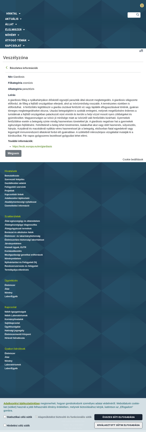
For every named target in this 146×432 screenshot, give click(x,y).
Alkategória (15, 89)
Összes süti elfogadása (118, 417)
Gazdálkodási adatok (15, 183)
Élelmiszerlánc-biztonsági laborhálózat (24, 240)
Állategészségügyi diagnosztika (21, 225)
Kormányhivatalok (14, 319)
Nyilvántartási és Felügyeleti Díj (21, 262)
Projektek (9, 190)
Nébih (49, 5)
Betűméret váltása (141, 50)
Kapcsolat (10, 307)
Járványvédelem (13, 243)
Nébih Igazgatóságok (15, 312)
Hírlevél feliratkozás (15, 338)
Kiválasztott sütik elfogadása (118, 425)
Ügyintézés (11, 280)
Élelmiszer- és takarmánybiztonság (22, 236)
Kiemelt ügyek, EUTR (15, 247)
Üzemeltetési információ (17, 205)
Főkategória (15, 82)
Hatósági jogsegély (14, 330)
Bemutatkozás (12, 175)
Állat (7, 289)
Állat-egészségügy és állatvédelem (22, 221)
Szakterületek (13, 216)
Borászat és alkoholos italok (19, 232)
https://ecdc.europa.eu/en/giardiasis (32, 146)
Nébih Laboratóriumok (16, 315)
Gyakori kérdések (15, 348)
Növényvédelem (13, 258)
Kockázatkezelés (13, 251)
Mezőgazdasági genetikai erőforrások (24, 255)
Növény (8, 292)
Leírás (11, 95)
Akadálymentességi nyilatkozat (20, 202)
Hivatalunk (11, 171)
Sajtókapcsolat (12, 323)
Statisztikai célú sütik (18, 416)
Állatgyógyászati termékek (18, 228)
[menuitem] (61, 13)
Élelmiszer (10, 285)
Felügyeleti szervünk (15, 187)
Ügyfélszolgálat (12, 327)
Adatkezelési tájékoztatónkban (22, 403)
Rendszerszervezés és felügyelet (21, 266)
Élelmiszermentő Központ (18, 334)
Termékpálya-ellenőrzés (17, 270)
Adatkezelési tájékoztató (17, 198)
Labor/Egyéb (11, 296)
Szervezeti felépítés (14, 179)
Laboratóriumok (13, 364)
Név (10, 76)
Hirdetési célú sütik (17, 425)
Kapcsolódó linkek (14, 194)
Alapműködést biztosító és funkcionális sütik (63, 416)
